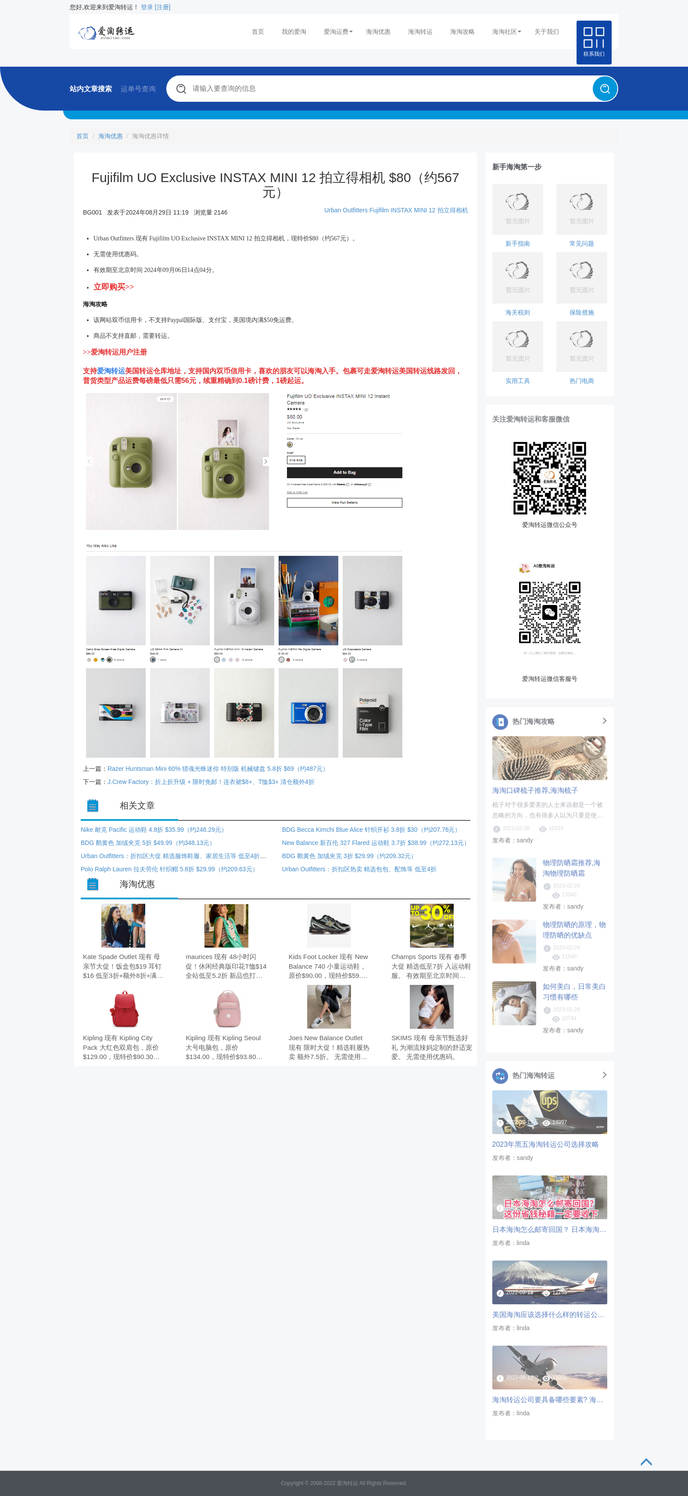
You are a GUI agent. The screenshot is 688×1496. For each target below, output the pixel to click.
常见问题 (582, 243)
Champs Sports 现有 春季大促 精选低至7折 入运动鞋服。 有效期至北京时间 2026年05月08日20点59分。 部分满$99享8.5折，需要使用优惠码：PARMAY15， (431, 967)
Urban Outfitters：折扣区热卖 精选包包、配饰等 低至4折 (359, 869)
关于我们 (546, 31)
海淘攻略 (462, 31)
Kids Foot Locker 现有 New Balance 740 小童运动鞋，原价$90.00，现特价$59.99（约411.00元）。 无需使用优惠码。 (329, 967)
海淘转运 (420, 31)
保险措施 (582, 312)
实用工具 (517, 380)
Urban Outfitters (346, 210)
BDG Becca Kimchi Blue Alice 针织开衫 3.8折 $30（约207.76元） (371, 829)
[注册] (163, 7)
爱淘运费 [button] (338, 31)
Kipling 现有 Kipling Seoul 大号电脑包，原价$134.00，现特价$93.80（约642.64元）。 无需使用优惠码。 (223, 1048)
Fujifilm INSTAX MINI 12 (402, 210)
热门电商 (582, 380)
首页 (258, 31)
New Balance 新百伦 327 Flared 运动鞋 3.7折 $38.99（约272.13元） (376, 842)
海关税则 (517, 312)
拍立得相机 (452, 210)
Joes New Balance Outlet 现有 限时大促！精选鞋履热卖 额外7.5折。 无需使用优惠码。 (329, 1048)
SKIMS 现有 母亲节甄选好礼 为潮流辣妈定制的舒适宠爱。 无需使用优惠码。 (431, 1047)
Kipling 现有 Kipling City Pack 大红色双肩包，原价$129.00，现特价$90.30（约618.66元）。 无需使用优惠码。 (121, 1048)
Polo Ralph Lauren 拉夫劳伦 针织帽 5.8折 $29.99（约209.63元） (169, 869)
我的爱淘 (294, 31)
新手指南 (517, 243)
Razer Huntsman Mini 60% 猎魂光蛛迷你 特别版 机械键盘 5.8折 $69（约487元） (218, 768)
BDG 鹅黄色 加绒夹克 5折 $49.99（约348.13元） (148, 842)
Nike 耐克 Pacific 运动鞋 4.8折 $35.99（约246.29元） (154, 829)
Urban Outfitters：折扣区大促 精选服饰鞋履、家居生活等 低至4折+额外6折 (183, 855)
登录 (147, 7)
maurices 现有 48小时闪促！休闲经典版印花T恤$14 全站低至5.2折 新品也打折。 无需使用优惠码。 (226, 967)
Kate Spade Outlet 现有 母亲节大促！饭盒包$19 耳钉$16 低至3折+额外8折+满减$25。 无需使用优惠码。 (123, 967)
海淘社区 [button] (506, 31)
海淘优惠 (378, 31)
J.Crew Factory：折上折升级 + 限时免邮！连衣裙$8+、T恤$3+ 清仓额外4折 (211, 781)
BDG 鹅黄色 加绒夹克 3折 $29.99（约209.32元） (349, 855)
